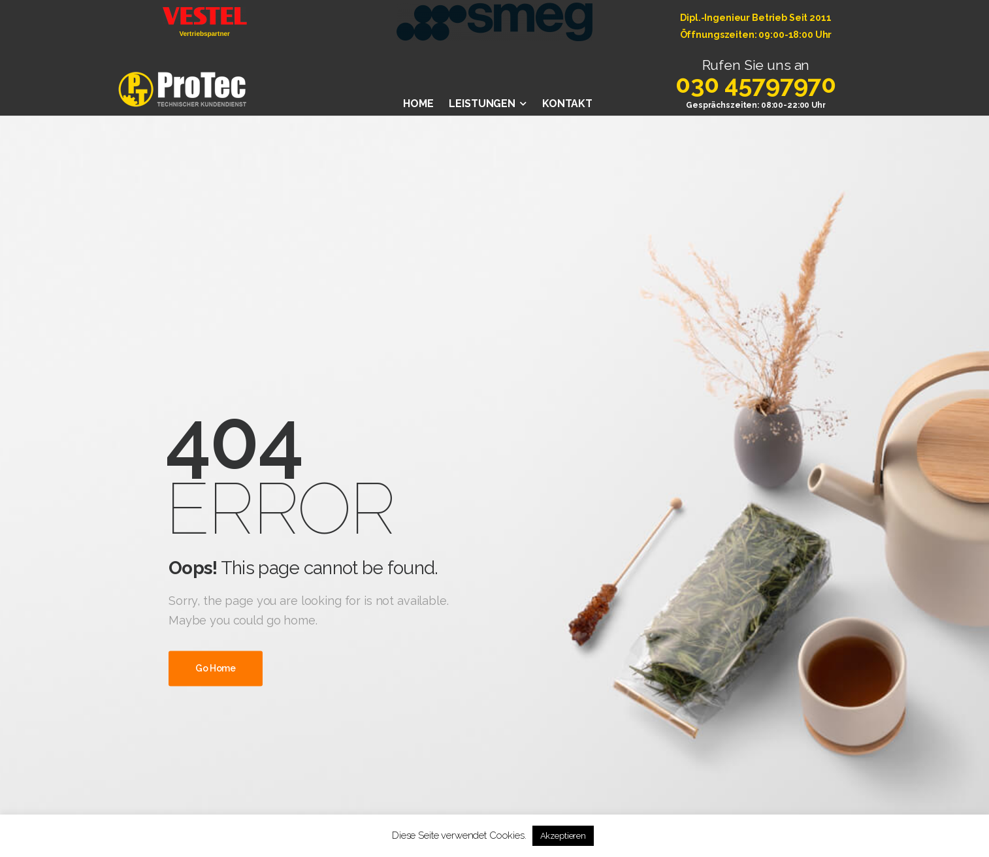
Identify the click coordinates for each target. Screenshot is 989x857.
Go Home (215, 668)
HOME (418, 103)
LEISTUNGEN (482, 103)
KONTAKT (567, 103)
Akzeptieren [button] (563, 836)
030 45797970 (755, 84)
